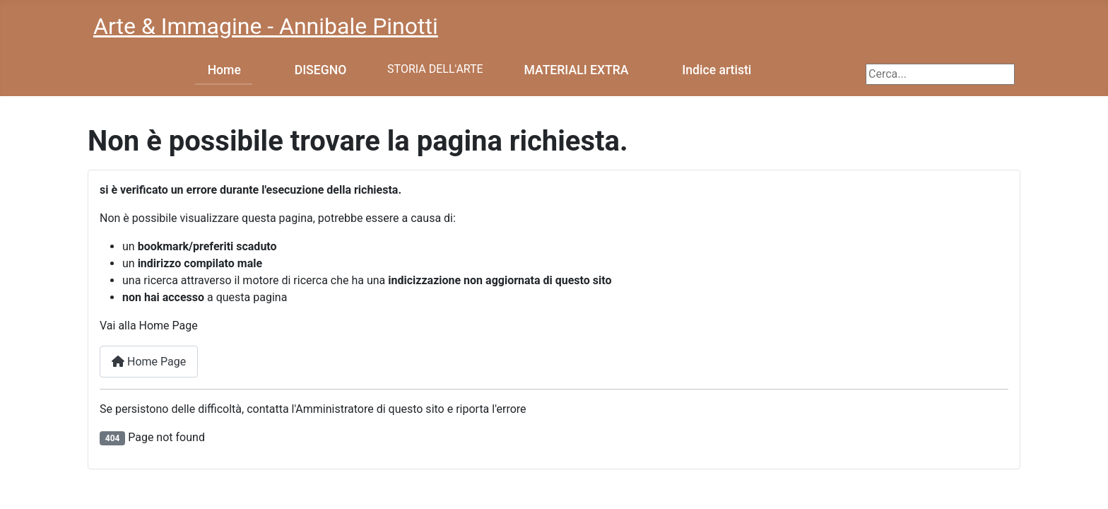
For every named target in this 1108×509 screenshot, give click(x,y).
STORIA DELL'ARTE (435, 69)
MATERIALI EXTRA (576, 70)
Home (224, 70)
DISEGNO (321, 70)
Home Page (149, 361)
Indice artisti (716, 70)
